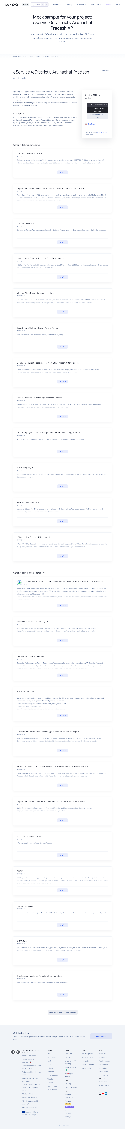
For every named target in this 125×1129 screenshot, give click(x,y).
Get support (103, 1064)
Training (50, 1079)
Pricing (69, 4)
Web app (69, 1104)
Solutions (81, 4)
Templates (85, 1061)
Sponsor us (103, 1057)
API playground (87, 1054)
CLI (66, 1110)
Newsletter (103, 1068)
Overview (68, 1054)
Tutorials (50, 1072)
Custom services (71, 1087)
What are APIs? (27, 1094)
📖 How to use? (90, 124)
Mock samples (18, 56)
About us (102, 1054)
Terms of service (105, 1082)
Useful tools (86, 1068)
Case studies (52, 1090)
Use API (62, 172)
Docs (49, 1054)
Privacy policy (104, 1085)
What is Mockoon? (29, 1056)
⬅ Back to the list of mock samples (62, 1012)
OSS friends (103, 1075)
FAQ (49, 1061)
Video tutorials (52, 1075)
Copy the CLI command (98, 110)
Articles (50, 1083)
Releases (50, 1068)
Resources (96, 4)
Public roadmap (105, 1061)
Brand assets (103, 1072)
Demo (108, 4)
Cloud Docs (51, 1057)
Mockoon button (102, 132)
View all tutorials (29, 1108)
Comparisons (52, 1086)
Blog (49, 1064)
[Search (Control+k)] (40, 4)
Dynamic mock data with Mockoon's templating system (31, 1087)
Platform (57, 4)
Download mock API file (97, 116)
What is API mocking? (30, 1097)
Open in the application (97, 105)
